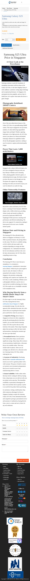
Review (3, 444)
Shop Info (11, 33)
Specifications (16, 45)
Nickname (4, 439)
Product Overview (6, 45)
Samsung (16, 8)
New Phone (9, 8)
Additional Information (7, 48)
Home (3, 8)
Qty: (3, 39)
